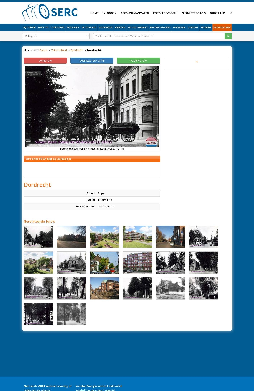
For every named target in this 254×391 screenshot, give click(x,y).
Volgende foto (138, 60)
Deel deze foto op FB (91, 60)
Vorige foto (45, 60)
